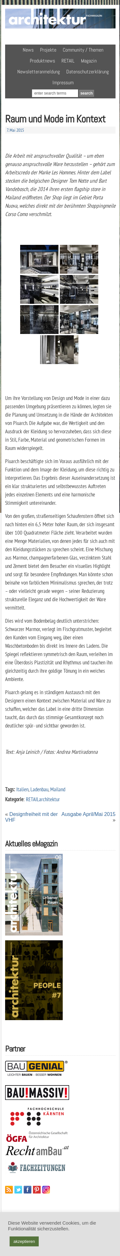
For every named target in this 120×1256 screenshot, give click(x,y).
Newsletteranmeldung (38, 71)
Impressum (63, 82)
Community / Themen (83, 49)
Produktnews (42, 60)
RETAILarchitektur (43, 799)
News (28, 49)
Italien (22, 789)
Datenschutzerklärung (87, 71)
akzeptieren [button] (24, 1241)
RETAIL (68, 60)
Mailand (57, 789)
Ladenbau (39, 789)
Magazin (89, 60)
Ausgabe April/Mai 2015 (88, 814)
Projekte (48, 49)
